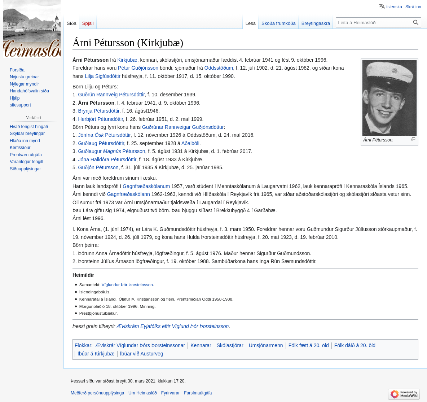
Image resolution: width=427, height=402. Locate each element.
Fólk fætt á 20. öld (309, 345)
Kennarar (200, 345)
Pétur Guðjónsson (138, 68)
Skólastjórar (230, 345)
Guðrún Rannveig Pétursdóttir (111, 94)
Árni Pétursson (96, 103)
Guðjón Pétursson (98, 167)
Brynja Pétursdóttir (98, 111)
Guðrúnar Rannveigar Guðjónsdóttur (183, 127)
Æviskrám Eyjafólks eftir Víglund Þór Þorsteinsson (172, 326)
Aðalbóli (190, 143)
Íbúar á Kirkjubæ (96, 354)
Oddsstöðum (218, 68)
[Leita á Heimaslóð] (378, 22)
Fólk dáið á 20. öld (354, 345)
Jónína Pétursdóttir (104, 135)
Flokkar (83, 345)
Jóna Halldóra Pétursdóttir (107, 159)
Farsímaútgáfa (198, 393)
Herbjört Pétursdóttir (100, 119)
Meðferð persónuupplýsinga (97, 393)
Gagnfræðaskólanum (146, 186)
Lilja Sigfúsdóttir (102, 76)
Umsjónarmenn (266, 345)
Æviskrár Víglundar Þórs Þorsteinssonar (140, 345)
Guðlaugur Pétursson (111, 151)
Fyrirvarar (170, 393)
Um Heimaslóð (142, 393)
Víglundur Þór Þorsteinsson (127, 284)
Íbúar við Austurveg (141, 354)
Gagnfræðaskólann (128, 194)
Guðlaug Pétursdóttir (101, 143)
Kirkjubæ (127, 60)
